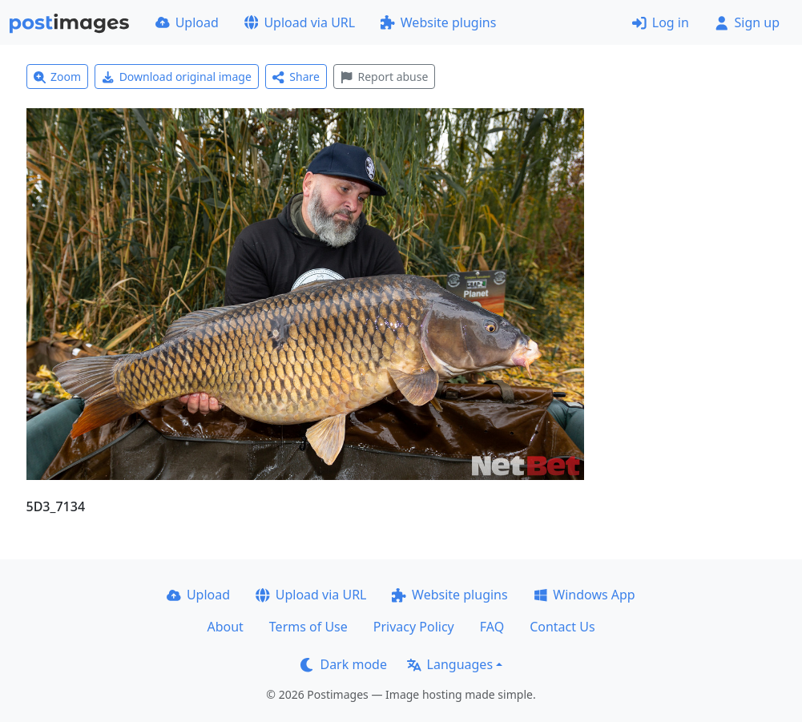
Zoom (58, 76)
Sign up (747, 22)
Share (296, 76)
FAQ (492, 626)
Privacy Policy (413, 626)
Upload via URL (299, 22)
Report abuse (384, 76)
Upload (187, 22)
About (225, 626)
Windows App (584, 594)
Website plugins (438, 22)
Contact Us (562, 626)
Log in (660, 22)
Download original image (177, 76)
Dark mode (343, 664)
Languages (450, 664)
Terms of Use (308, 626)
